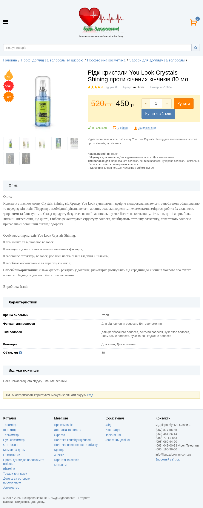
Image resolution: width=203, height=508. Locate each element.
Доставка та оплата (67, 429)
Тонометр (10, 425)
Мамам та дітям (14, 449)
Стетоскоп (10, 445)
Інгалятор (10, 429)
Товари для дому (15, 473)
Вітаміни (9, 468)
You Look (138, 87)
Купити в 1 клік (158, 114)
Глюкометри (11, 454)
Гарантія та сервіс (66, 460)
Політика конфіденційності (72, 440)
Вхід (90, 395)
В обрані (122, 127)
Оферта (59, 435)
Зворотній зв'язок (167, 459)
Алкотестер (11, 487)
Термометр (11, 435)
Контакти (60, 465)
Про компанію (63, 425)
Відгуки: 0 (111, 87)
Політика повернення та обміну (76, 445)
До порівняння (147, 128)
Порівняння (113, 435)
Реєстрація (112, 429)
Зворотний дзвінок (117, 440)
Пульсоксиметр (14, 440)
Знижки (59, 454)
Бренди (59, 449)
